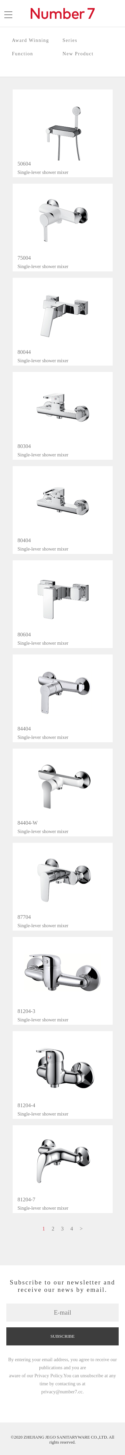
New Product (78, 53)
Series (70, 40)
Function (22, 53)
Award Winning (30, 40)
